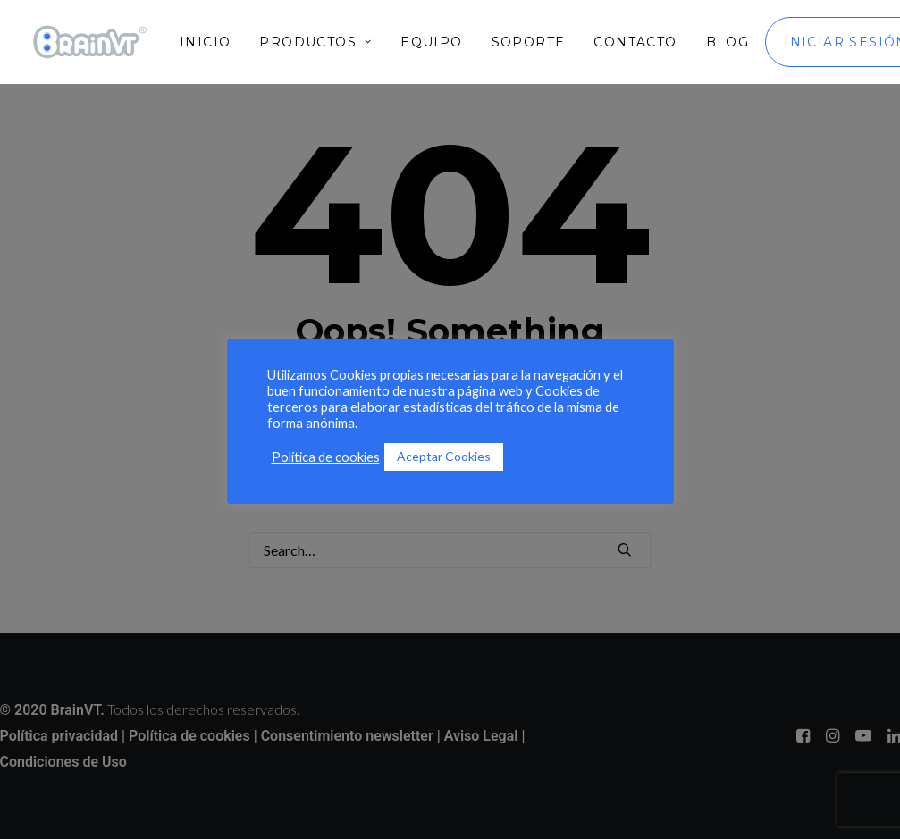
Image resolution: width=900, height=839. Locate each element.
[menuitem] (211, 42)
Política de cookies (326, 457)
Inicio (205, 42)
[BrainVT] (90, 42)
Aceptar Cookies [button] (444, 456)
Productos (315, 42)
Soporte (529, 42)
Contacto (635, 42)
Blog (728, 42)
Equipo (431, 42)
